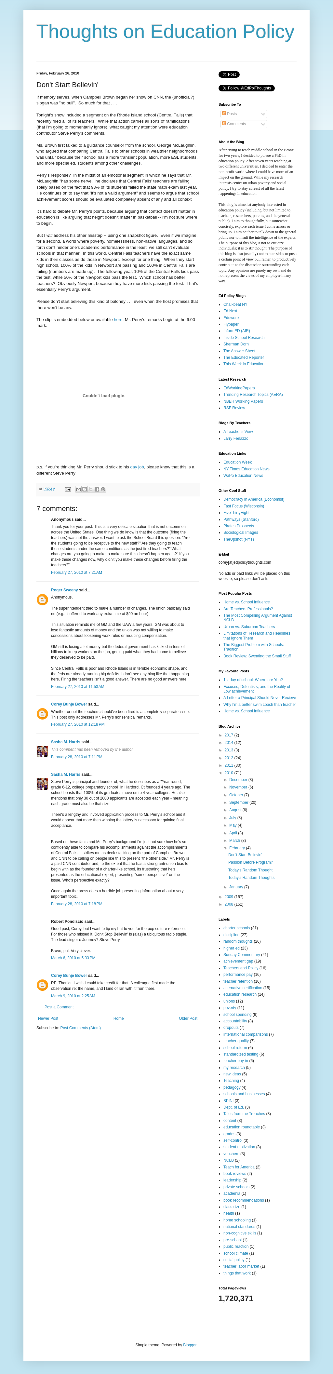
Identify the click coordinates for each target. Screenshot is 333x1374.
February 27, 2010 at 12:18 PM (77, 724)
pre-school (232, 1240)
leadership (232, 1180)
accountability (235, 1021)
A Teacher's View (238, 431)
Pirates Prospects (238, 526)
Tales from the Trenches (244, 1113)
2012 (229, 758)
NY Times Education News (246, 469)
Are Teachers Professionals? (248, 609)
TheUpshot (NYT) (238, 539)
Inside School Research (244, 337)
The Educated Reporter (243, 357)
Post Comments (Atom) (80, 1028)
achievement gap (238, 961)
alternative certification (242, 988)
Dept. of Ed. (233, 1107)
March (235, 840)
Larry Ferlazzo (235, 438)
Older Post (188, 1018)
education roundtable (241, 1127)
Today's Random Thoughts (251, 877)
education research (240, 994)
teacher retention (238, 981)
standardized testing (240, 1054)
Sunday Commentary (241, 954)
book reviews (234, 1173)
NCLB (228, 1160)
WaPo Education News (243, 475)
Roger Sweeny (64, 590)
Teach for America (239, 1167)
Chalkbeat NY (235, 304)
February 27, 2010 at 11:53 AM (77, 686)
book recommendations (243, 1200)
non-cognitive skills (239, 1233)
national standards (239, 1226)
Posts (229, 114)
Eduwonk (231, 318)
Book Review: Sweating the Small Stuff (257, 656)
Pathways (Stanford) (241, 519)
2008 (229, 904)
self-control (233, 1140)
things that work (237, 1273)
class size (231, 1207)
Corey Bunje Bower (69, 704)
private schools (236, 1187)
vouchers (231, 1154)
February (237, 848)
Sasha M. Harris (65, 742)
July (233, 817)
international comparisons (245, 1034)
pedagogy (232, 1087)
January (236, 887)
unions (229, 1001)
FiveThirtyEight (236, 512)
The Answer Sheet (239, 351)
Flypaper (231, 324)
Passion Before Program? (250, 862)
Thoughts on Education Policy (165, 31)
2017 (229, 735)
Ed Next (230, 311)
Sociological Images (240, 532)
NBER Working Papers (243, 401)
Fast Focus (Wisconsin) (243, 506)
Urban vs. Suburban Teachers (249, 627)
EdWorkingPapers (239, 388)
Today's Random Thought (250, 870)
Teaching (231, 1080)
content (229, 1120)
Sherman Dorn (236, 344)
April (233, 833)
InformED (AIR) (236, 331)
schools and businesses (244, 1094)
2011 (229, 765)
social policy (234, 1260)
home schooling (237, 1220)
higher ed (231, 948)
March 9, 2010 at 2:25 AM (73, 996)
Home (118, 1018)
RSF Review (234, 408)
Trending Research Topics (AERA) (253, 394)
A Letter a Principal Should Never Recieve (259, 697)
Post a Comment (59, 1007)
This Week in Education (243, 364)
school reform (235, 1047)
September (239, 802)
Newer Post (48, 1018)
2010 (229, 773)
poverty (229, 1007)
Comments (234, 124)
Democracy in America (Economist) (253, 499)
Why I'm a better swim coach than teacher (259, 704)
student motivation (239, 1147)
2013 (229, 750)
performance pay (238, 974)
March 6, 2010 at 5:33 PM (73, 958)
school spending (237, 1014)
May (233, 825)
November (238, 787)
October (236, 795)
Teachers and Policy (240, 968)
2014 (229, 742)
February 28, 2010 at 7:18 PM (76, 904)
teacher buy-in (235, 1060)
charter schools (236, 928)
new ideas (232, 1074)
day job (137, 467)
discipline (231, 935)
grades (229, 1134)
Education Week (237, 462)
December (238, 779)
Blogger (189, 1345)
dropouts (231, 1027)
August (236, 810)
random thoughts (238, 941)
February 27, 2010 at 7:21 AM (76, 572)
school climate (235, 1253)
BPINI (228, 1100)
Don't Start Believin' (245, 855)
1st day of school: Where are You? (253, 680)
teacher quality (236, 1041)
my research (234, 1067)
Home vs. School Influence (246, 602)
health (228, 1213)
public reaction (235, 1246)
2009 (229, 897)
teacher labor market (241, 1266)
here (118, 319)
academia (231, 1193)
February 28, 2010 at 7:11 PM (76, 757)
